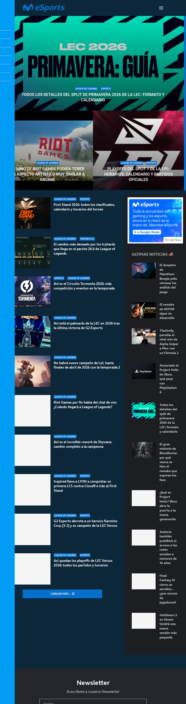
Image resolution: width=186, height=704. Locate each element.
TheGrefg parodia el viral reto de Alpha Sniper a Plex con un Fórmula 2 (169, 341)
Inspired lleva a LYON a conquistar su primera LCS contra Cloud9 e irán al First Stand (85, 486)
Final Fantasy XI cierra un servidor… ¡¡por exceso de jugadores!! (168, 588)
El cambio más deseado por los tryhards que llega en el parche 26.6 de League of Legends (84, 249)
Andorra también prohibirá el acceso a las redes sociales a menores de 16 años (168, 547)
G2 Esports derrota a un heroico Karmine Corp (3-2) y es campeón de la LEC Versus (85, 523)
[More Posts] (62, 594)
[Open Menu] (161, 8)
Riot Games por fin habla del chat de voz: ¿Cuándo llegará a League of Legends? (85, 407)
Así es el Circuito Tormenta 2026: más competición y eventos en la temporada (84, 286)
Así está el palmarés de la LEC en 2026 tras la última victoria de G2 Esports (87, 325)
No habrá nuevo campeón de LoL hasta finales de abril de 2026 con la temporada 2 (87, 365)
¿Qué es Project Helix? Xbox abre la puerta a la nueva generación (168, 505)
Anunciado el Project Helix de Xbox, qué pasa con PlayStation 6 (169, 378)
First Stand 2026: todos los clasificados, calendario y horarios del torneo (84, 207)
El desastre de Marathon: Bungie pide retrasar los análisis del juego (168, 278)
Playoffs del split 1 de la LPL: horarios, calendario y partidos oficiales (138, 174)
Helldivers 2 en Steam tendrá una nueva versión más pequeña (168, 626)
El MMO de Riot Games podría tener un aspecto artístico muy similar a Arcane (47, 174)
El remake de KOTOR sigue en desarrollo (167, 311)
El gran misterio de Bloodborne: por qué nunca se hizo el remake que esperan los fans (168, 462)
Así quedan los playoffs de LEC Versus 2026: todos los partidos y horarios (83, 563)
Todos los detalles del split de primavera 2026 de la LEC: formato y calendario (93, 97)
